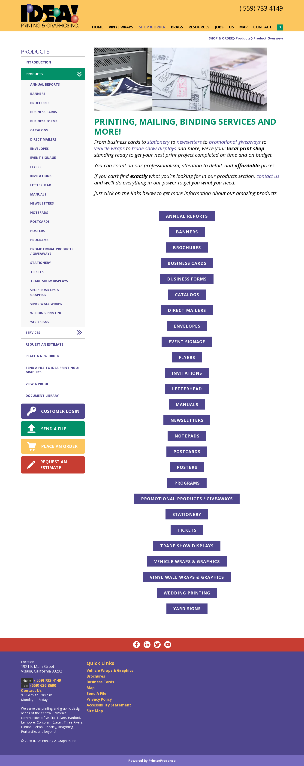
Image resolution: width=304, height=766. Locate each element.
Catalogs (39, 130)
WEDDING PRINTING (187, 593)
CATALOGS (187, 294)
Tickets (37, 272)
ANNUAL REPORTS (187, 216)
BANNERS (187, 232)
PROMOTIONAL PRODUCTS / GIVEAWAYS (187, 498)
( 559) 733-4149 (260, 8)
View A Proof (37, 384)
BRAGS (177, 27)
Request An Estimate (44, 344)
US (231, 27)
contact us (267, 175)
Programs (39, 240)
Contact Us (31, 690)
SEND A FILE (53, 428)
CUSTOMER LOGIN (60, 411)
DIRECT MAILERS (187, 310)
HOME (97, 27)
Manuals (38, 194)
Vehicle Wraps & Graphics (44, 292)
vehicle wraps (109, 148)
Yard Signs (39, 322)
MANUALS (187, 404)
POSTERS (187, 467)
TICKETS (187, 530)
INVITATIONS (187, 373)
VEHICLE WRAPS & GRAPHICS (187, 561)
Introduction (38, 62)
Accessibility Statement (109, 705)
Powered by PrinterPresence (152, 760)
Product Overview (268, 38)
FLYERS (187, 357)
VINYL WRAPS (121, 27)
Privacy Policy (99, 699)
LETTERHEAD (187, 389)
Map (91, 687)
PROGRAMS (187, 483)
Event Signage (43, 157)
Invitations (40, 176)
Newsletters (42, 203)
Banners (37, 93)
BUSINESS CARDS (187, 263)
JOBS (219, 27)
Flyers (35, 167)
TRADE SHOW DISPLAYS (187, 546)
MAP (243, 27)
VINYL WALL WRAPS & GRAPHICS (187, 577)
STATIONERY (186, 514)
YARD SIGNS (187, 608)
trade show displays (154, 148)
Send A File (96, 693)
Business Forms (43, 121)
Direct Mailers (43, 139)
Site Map (95, 710)
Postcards (40, 221)
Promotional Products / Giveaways (51, 251)
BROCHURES (187, 247)
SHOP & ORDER (152, 27)
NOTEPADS (187, 436)
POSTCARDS (186, 451)
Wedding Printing (46, 313)
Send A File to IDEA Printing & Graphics (52, 369)
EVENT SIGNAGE (187, 341)
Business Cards (43, 112)
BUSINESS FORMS (187, 279)
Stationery (40, 262)
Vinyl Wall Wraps (46, 304)
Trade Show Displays (49, 281)
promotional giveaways (235, 141)
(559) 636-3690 (43, 685)
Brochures (39, 103)
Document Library (42, 395)
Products (243, 38)
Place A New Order (42, 356)
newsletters (189, 141)
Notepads (39, 212)
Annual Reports (45, 84)
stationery (158, 141)
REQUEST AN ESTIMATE (53, 464)
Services (55, 332)
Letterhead (40, 185)
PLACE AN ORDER (59, 446)
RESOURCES (199, 27)
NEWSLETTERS (186, 420)
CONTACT (262, 27)
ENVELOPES (187, 326)
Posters (37, 231)
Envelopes (39, 148)
